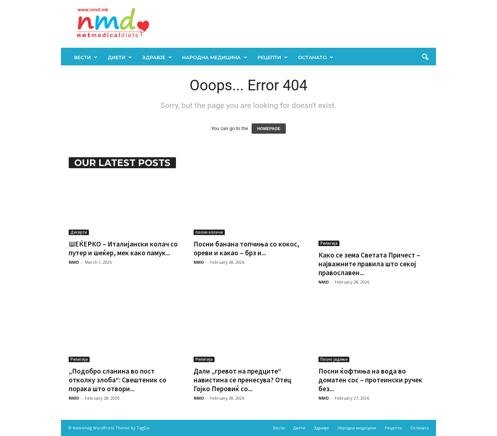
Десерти (79, 232)
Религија (329, 243)
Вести (85, 57)
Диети (120, 57)
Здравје (157, 57)
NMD (74, 262)
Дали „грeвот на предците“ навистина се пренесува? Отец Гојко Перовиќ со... (242, 380)
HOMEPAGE (268, 128)
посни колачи (209, 232)
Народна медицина (214, 57)
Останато (315, 57)
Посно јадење (333, 359)
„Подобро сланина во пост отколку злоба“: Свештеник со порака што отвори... (117, 380)
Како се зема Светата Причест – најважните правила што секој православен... (369, 264)
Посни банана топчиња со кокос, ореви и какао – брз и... (246, 248)
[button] (425, 57)
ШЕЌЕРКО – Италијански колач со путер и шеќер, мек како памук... (123, 248)
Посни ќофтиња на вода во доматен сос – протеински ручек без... (370, 380)
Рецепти (272, 57)
